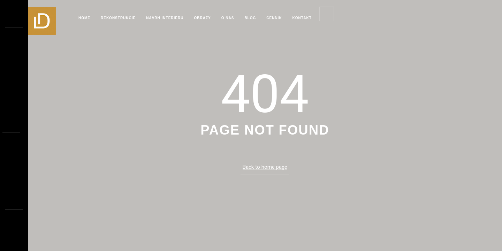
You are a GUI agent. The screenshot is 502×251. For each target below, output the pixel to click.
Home (84, 18)
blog (250, 18)
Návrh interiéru (164, 18)
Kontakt (302, 18)
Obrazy (202, 18)
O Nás (227, 18)
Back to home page (265, 167)
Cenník (274, 18)
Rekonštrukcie (118, 18)
